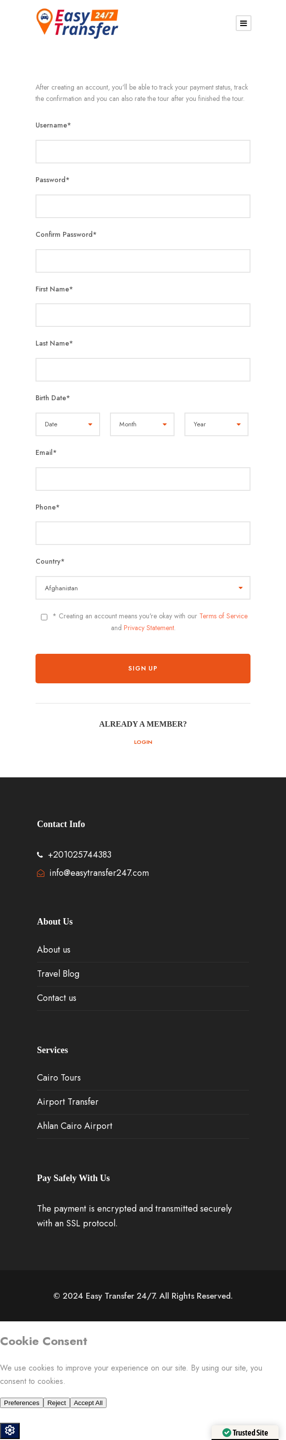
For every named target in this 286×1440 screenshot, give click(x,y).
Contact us (56, 998)
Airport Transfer (68, 1101)
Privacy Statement (149, 628)
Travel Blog (58, 973)
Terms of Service (223, 616)
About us (54, 949)
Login (143, 742)
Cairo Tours (59, 1077)
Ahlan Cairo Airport (74, 1126)
